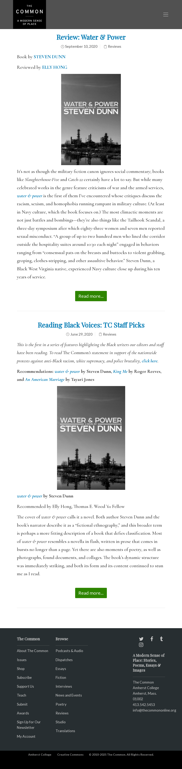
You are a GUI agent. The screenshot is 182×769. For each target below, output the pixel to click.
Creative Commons (70, 754)
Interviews (64, 686)
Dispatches (64, 660)
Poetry (61, 704)
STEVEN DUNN (49, 57)
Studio (61, 722)
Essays (61, 668)
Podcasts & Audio (69, 651)
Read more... (91, 296)
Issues (22, 660)
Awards (23, 713)
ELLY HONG (54, 67)
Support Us (25, 686)
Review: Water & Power (91, 37)
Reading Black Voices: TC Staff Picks (91, 324)
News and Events (69, 695)
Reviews (114, 46)
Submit (22, 704)
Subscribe (24, 677)
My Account (26, 736)
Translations (65, 731)
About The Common (32, 651)
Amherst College (39, 754)
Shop (20, 668)
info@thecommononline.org (154, 710)
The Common (143, 682)
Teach (21, 695)
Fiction (61, 677)
